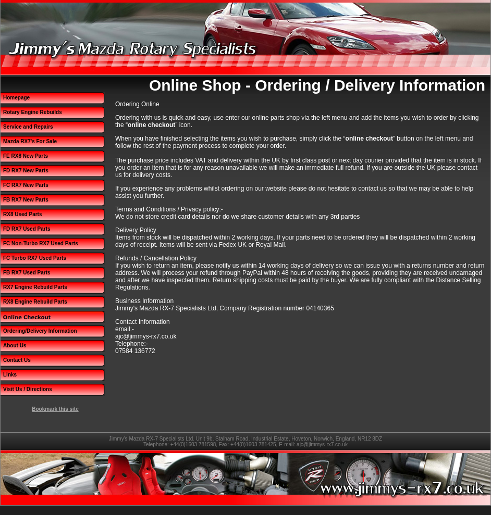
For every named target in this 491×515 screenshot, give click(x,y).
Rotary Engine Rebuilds (32, 112)
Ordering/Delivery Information (40, 331)
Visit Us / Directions (27, 389)
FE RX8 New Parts (25, 156)
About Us (14, 345)
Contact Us (17, 360)
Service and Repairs (28, 127)
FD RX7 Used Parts (27, 229)
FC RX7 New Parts (25, 185)
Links (10, 375)
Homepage (16, 98)
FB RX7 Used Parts (27, 272)
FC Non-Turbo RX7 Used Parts (40, 243)
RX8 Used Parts (22, 214)
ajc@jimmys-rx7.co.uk (322, 444)
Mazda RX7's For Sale (30, 141)
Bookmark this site (55, 409)
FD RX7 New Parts (25, 170)
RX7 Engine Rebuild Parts (35, 287)
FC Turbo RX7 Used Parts (34, 258)
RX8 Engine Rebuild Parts (35, 302)
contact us (372, 188)
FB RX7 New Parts (25, 200)
